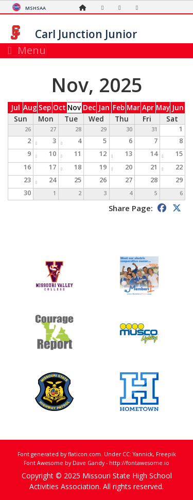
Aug (30, 107)
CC (126, 454)
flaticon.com (84, 454)
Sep (45, 107)
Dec (89, 107)
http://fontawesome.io (139, 463)
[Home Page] (85, 7)
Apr (148, 107)
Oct (59, 107)
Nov (74, 107)
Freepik (166, 454)
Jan (104, 107)
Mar (133, 107)
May (163, 107)
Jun (178, 107)
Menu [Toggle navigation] (27, 50)
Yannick (143, 454)
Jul (15, 107)
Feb (119, 107)
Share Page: (131, 208)
